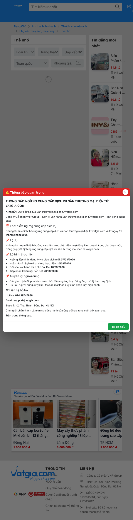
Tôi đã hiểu (118, 326)
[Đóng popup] (125, 192)
